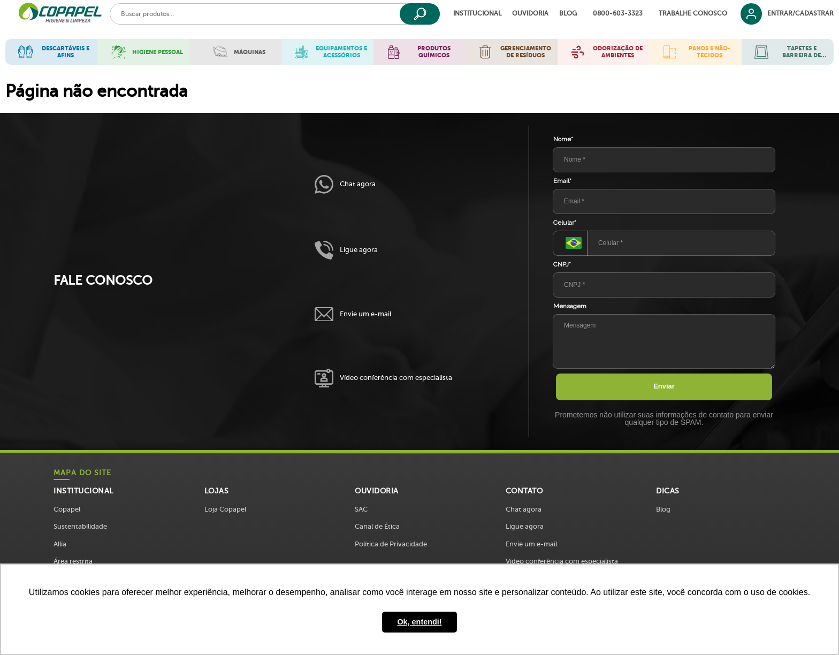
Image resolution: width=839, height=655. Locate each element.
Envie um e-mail (353, 314)
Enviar (664, 386)
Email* (562, 181)
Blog (568, 13)
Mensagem (569, 306)
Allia (60, 544)
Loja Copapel (225, 509)
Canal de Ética (377, 526)
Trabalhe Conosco (693, 13)
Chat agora (345, 184)
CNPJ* (562, 264)
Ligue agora (346, 250)
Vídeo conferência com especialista (383, 378)
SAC (361, 509)
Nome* (563, 139)
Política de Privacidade (391, 544)
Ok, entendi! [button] (419, 622)
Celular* (564, 222)
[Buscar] (420, 14)
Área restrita (73, 561)
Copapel (67, 509)
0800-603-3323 (618, 13)
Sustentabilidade (80, 526)
